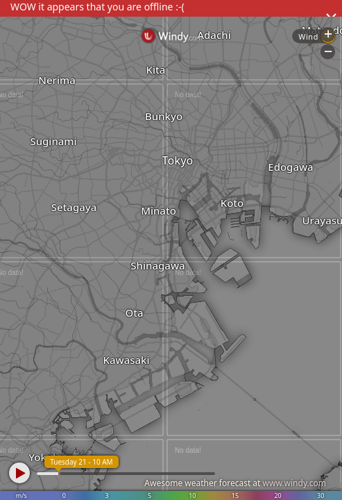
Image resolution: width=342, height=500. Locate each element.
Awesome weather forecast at (235, 483)
